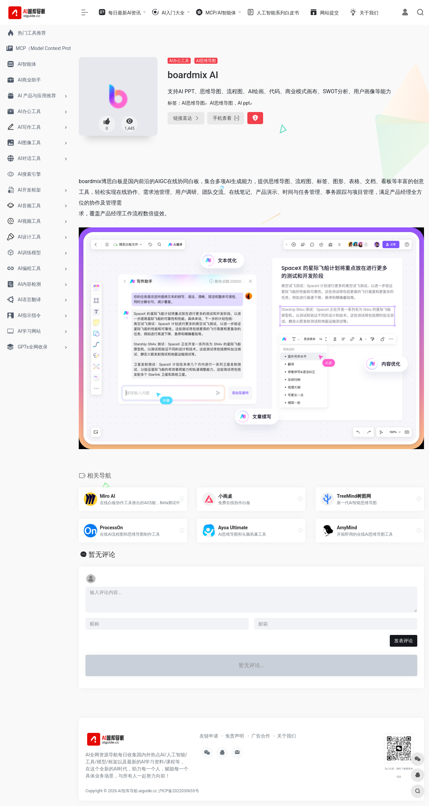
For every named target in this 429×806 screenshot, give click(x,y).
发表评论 (403, 640)
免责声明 (234, 736)
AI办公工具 (179, 60)
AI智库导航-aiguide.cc (137, 791)
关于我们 (286, 736)
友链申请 (208, 736)
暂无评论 (101, 554)
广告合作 (260, 736)
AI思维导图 (206, 60)
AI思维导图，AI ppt (230, 103)
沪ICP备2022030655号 (178, 791)
